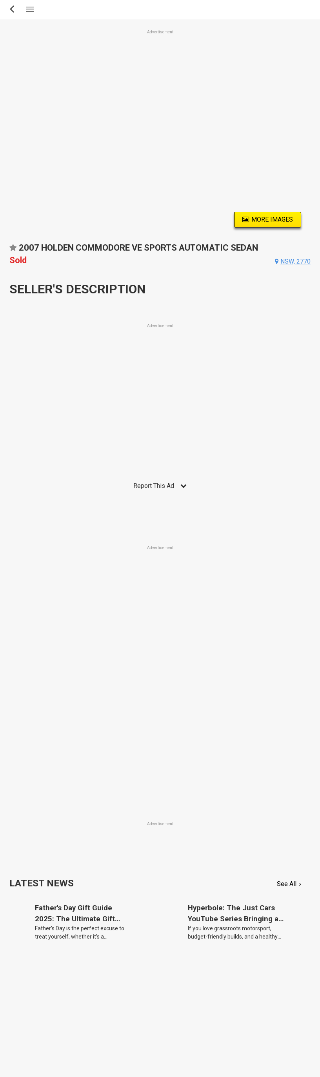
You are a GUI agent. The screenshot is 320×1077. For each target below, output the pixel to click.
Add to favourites (12, 250)
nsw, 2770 (295, 261)
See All (286, 884)
